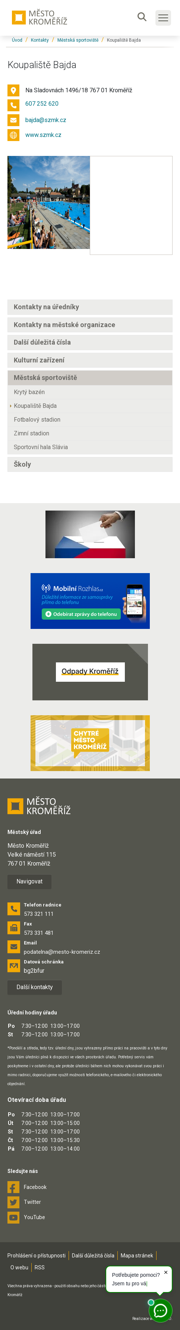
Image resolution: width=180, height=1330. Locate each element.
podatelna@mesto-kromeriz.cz (62, 952)
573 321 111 (39, 914)
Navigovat (29, 881)
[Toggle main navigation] (163, 18)
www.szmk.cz (43, 134)
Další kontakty (34, 987)
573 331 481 (39, 933)
